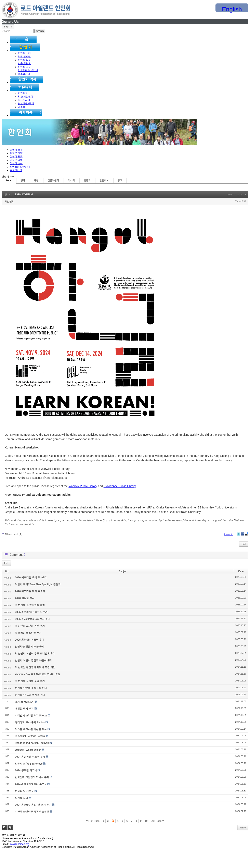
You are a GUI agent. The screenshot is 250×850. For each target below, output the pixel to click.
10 (146, 821)
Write (243, 827)
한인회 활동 (24, 60)
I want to (228, 534)
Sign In (8, 26)
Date (241, 571)
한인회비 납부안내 (28, 70)
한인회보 (23, 93)
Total (9, 180)
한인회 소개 (24, 53)
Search (4, 827)
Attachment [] (13, 534)
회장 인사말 (24, 56)
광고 (120, 180)
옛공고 (87, 180)
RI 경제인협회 (25, 96)
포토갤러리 (24, 73)
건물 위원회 (24, 63)
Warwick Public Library (82, 486)
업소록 (21, 107)
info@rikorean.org (19, 844)
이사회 (71, 180)
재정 (36, 180)
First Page (93, 821)
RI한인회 (9, 201)
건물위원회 (53, 180)
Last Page (157, 821)
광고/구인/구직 (26, 103)
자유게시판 (24, 100)
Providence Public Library (120, 486)
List (244, 544)
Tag (10, 827)
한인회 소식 (24, 66)
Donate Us (10, 22)
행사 (23, 180)
